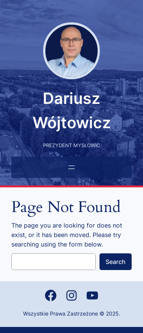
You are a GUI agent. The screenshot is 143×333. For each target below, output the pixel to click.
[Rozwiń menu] (71, 167)
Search (116, 261)
